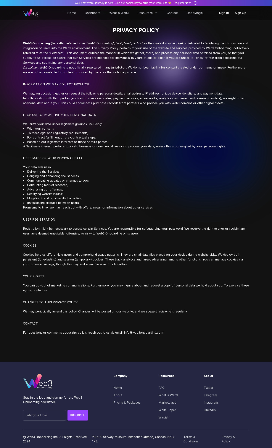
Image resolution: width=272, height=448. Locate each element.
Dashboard (92, 13)
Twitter (208, 388)
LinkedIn (210, 410)
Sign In (224, 13)
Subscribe (77, 415)
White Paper (167, 410)
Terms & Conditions (191, 439)
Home (71, 13)
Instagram (211, 402)
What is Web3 (119, 13)
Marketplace (167, 402)
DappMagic (195, 13)
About (117, 395)
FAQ (162, 388)
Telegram (210, 395)
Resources (148, 13)
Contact (172, 13)
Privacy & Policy (228, 439)
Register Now (182, 2)
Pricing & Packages (126, 402)
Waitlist (163, 417)
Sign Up (240, 13)
